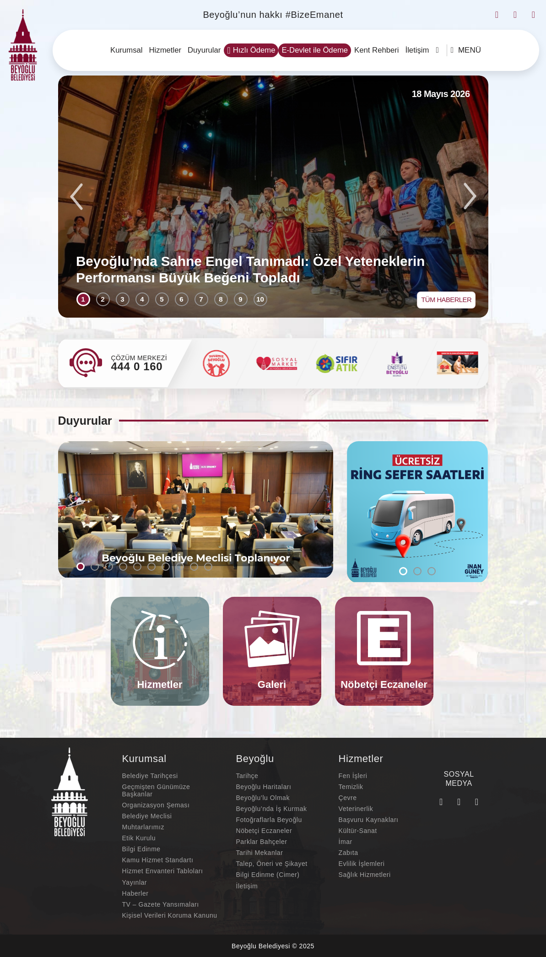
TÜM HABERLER (444, 299)
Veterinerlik (356, 809)
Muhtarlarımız (143, 828)
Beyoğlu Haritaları (264, 787)
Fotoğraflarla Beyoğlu (269, 820)
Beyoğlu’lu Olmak (263, 798)
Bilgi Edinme (141, 850)
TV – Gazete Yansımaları (160, 904)
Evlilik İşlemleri (362, 864)
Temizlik (351, 787)
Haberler (135, 894)
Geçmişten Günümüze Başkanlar (156, 791)
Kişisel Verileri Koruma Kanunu (169, 915)
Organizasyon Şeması (156, 806)
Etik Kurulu (139, 839)
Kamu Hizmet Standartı (158, 861)
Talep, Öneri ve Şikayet (272, 864)
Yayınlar (134, 883)
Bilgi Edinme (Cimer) (268, 875)
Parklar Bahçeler (261, 842)
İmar (345, 842)
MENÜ (466, 50)
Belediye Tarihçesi (150, 776)
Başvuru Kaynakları (369, 820)
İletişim (247, 886)
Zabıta (348, 853)
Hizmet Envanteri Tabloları (162, 872)
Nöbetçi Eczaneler (264, 831)
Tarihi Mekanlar (259, 853)
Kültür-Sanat (358, 831)
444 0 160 (137, 366)
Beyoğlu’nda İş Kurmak (271, 809)
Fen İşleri (353, 776)
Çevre (348, 798)
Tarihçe (247, 776)
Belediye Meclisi (147, 817)
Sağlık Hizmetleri (365, 875)
